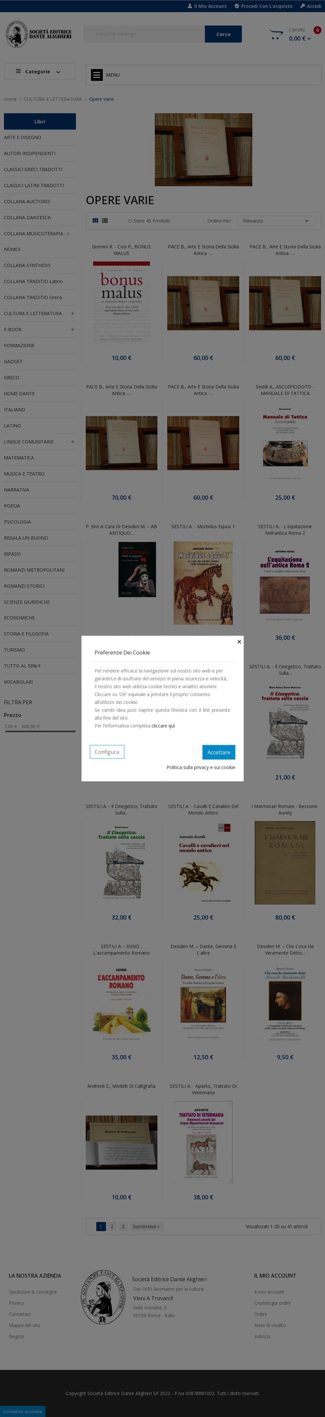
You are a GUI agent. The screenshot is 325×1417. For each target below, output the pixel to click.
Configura (107, 752)
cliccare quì (163, 726)
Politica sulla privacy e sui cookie (201, 767)
